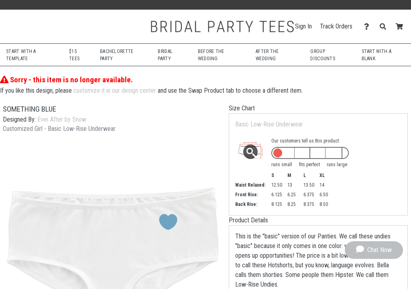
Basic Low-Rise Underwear (269, 124)
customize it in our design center (114, 90)
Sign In (303, 26)
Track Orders (336, 26)
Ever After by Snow (61, 119)
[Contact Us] (368, 26)
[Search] (385, 26)
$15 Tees (74, 55)
